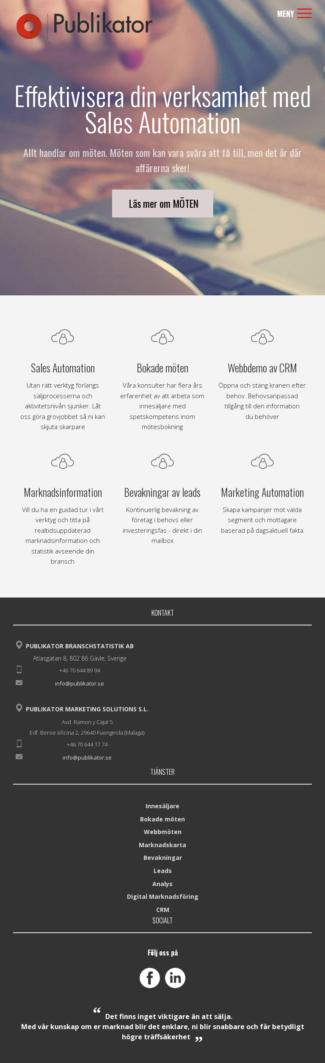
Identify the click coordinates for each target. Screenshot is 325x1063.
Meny (294, 13)
